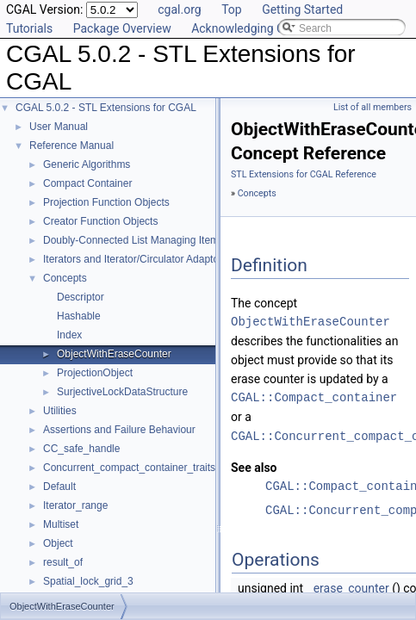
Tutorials (29, 28)
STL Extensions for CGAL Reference (303, 174)
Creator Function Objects (100, 221)
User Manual (58, 127)
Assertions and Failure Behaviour (119, 430)
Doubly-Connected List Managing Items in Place (153, 240)
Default (59, 486)
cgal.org (179, 9)
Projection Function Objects (106, 202)
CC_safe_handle (81, 449)
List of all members (372, 107)
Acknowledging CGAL (249, 28)
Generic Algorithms (86, 164)
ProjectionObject (95, 373)
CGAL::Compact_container (314, 397)
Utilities (60, 411)
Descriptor (80, 297)
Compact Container (87, 183)
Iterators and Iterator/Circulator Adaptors (135, 259)
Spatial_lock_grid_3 (88, 581)
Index (69, 335)
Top (231, 9)
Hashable (79, 316)
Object (58, 543)
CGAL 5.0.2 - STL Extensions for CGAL (106, 108)
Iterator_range (75, 505)
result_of (63, 562)
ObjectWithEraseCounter (114, 354)
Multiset (60, 524)
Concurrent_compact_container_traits (129, 468)
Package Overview (122, 28)
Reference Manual (71, 146)
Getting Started (302, 9)
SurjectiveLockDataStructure (122, 392)
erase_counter (351, 587)
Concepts (65, 278)
